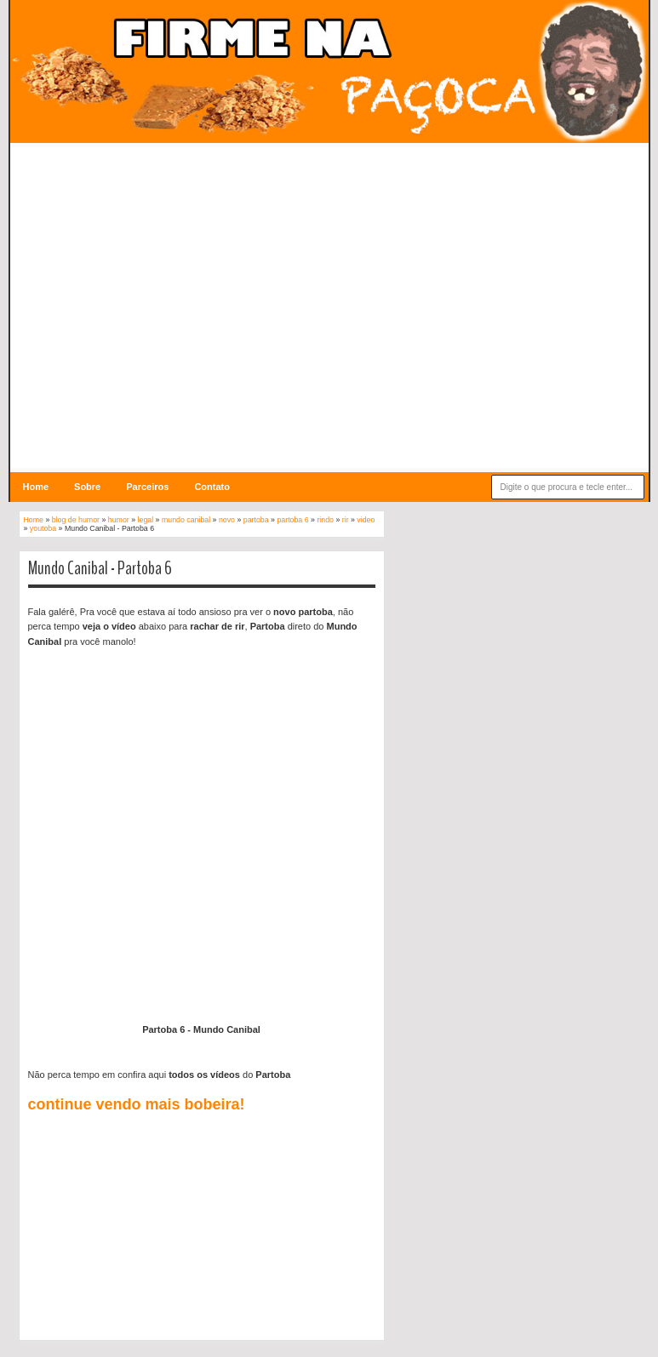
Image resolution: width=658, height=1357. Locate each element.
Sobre (87, 487)
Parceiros (147, 487)
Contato (212, 487)
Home (36, 487)
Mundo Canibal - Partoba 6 (100, 568)
